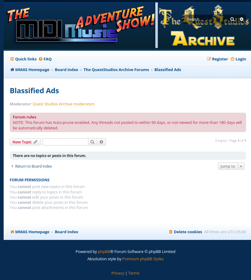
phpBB (104, 251)
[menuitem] (45, 59)
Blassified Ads (34, 90)
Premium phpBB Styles (143, 258)
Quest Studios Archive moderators (64, 104)
